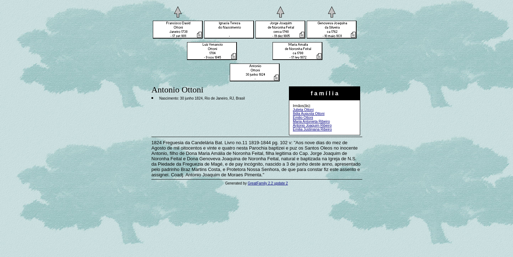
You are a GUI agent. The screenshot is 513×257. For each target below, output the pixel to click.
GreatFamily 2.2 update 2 (268, 183)
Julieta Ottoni (303, 110)
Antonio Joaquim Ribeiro (312, 125)
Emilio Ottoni (303, 118)
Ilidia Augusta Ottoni (309, 114)
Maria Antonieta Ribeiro (311, 122)
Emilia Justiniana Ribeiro (312, 129)
